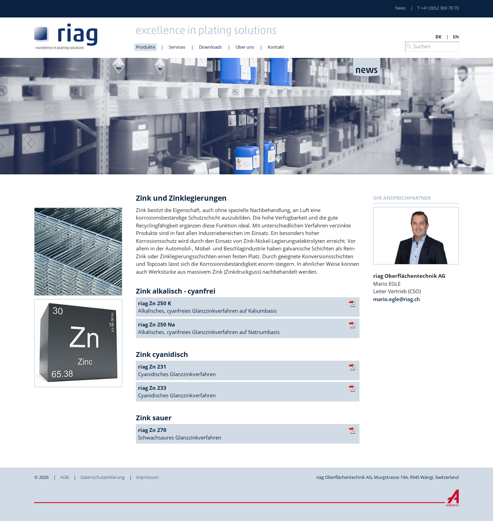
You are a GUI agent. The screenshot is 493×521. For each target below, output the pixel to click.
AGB (64, 477)
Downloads (210, 47)
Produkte (145, 47)
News (400, 8)
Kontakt (276, 47)
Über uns (245, 47)
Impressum (147, 477)
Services (177, 47)
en (456, 37)
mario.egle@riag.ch (396, 299)
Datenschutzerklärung (102, 477)
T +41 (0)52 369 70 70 (438, 8)
